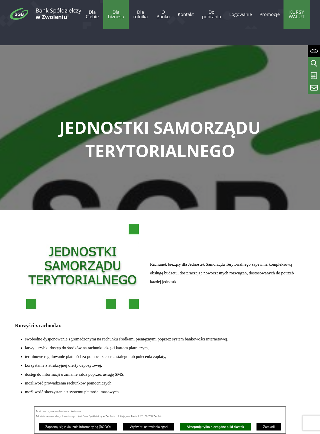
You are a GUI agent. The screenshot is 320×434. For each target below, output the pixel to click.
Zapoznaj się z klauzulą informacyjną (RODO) (77, 427)
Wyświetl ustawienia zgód (149, 427)
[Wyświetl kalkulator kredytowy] (314, 76)
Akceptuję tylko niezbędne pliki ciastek (215, 427)
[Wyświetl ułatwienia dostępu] (314, 51)
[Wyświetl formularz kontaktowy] (314, 88)
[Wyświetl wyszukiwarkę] (314, 63)
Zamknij (269, 427)
